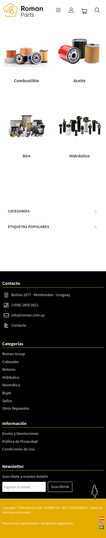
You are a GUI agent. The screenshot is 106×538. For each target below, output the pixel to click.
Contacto (18, 325)
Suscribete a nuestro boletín (25, 476)
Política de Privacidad (20, 441)
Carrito (84, 11)
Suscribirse (60, 486)
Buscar (97, 10)
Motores (9, 369)
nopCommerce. (29, 523)
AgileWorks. (66, 523)
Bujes (6, 392)
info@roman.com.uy (28, 315)
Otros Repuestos (15, 408)
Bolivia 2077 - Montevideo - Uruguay (40, 294)
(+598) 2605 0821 (24, 304)
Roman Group (13, 353)
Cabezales (10, 361)
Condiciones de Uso (18, 449)
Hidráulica (10, 377)
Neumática (11, 384)
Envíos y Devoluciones (20, 433)
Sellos (7, 400)
